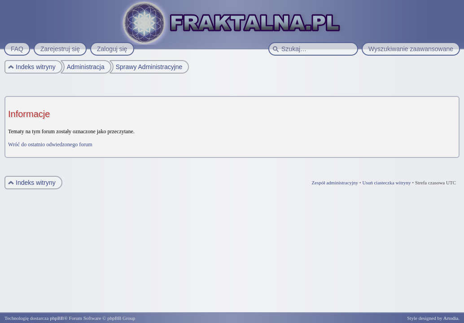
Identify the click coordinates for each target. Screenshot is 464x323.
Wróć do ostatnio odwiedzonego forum (50, 144)
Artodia (451, 318)
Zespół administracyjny (335, 182)
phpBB (57, 318)
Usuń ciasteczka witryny (386, 182)
